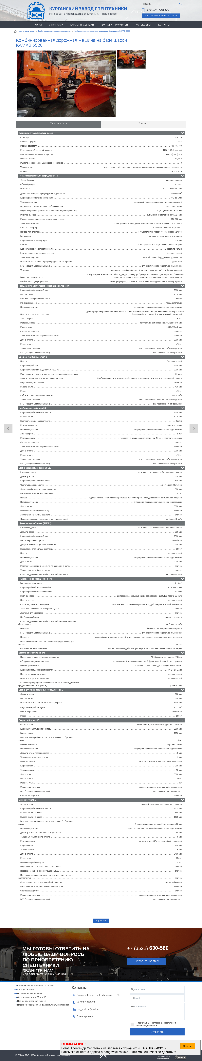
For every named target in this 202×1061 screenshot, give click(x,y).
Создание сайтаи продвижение (163, 1057)
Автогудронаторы (25, 989)
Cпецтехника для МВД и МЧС (31, 997)
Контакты (164, 25)
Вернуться (101, 920)
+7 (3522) (86, 1002)
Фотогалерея (143, 25)
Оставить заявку (147, 961)
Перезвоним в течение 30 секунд (161, 15)
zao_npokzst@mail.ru (88, 1009)
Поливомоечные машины (29, 993)
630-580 (159, 10)
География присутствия (115, 25)
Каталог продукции (82, 25)
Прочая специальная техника (31, 1001)
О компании (56, 25)
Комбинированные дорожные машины (54, 31)
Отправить (157, 1031)
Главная (37, 25)
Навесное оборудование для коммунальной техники (43, 1005)
